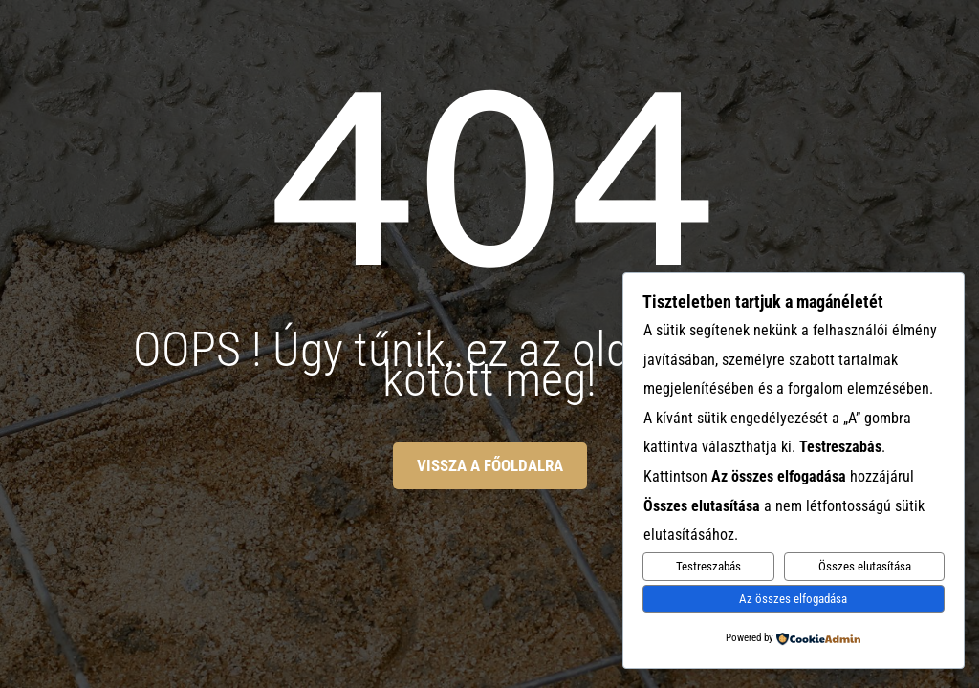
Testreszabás (708, 566)
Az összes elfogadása (793, 598)
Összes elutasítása (864, 566)
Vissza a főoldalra (490, 465)
